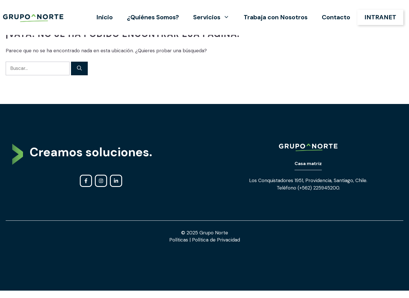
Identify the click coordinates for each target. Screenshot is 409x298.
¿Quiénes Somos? (153, 17)
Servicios (215, 17)
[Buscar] (79, 68)
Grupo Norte (213, 233)
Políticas (179, 240)
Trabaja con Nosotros (276, 17)
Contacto (336, 17)
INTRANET (380, 17)
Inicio (104, 17)
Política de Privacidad (215, 240)
